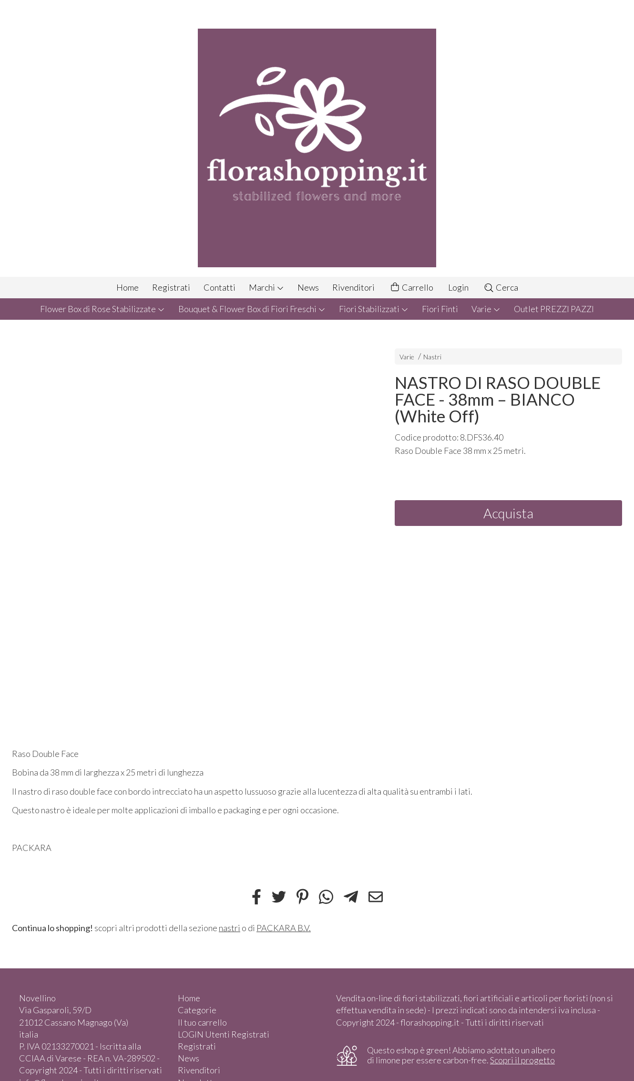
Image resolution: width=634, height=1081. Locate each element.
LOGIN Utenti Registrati (223, 1034)
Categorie (197, 1010)
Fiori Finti (440, 309)
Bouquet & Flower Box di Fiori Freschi (252, 309)
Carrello (411, 288)
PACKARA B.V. (283, 928)
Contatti (219, 287)
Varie (486, 309)
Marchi (266, 287)
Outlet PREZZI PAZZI (554, 309)
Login (458, 287)
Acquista (508, 513)
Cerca (500, 287)
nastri (229, 928)
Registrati (171, 287)
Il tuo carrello (202, 1022)
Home (127, 287)
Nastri (432, 357)
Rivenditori (353, 287)
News (308, 287)
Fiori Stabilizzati (374, 309)
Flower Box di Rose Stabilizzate (102, 309)
